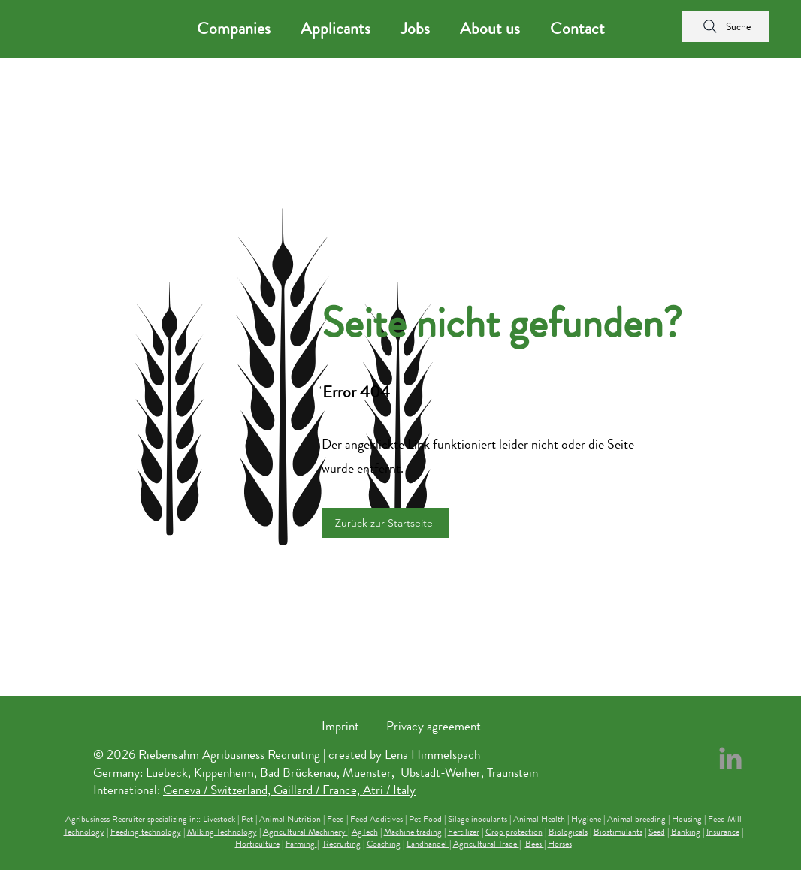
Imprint (340, 726)
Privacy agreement (433, 726)
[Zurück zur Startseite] (385, 523)
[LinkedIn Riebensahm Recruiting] (730, 758)
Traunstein (512, 772)
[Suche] (725, 26)
